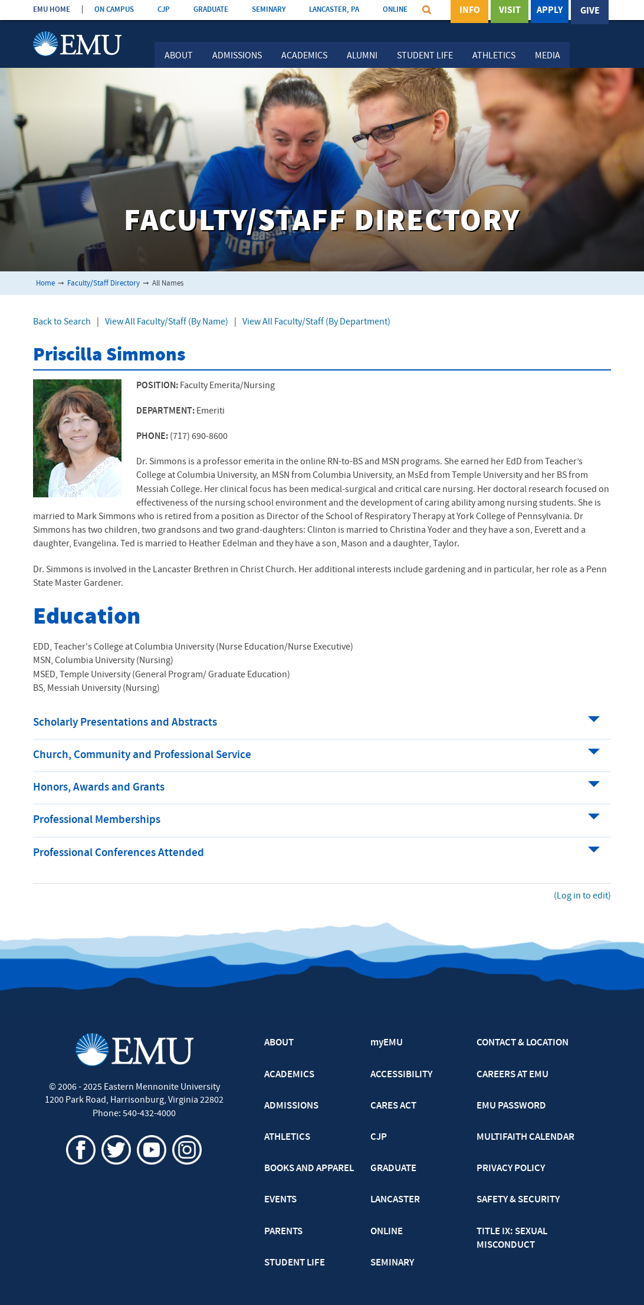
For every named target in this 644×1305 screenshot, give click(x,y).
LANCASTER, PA (334, 10)
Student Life (425, 56)
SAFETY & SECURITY (518, 1200)
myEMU (386, 1043)
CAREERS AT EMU (512, 1075)
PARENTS (283, 1232)
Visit (510, 11)
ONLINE (395, 10)
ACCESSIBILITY (401, 1075)
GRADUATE (210, 10)
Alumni (362, 56)
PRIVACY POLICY (511, 1168)
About (179, 56)
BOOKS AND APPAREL (309, 1168)
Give (590, 11)
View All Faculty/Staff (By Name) (166, 322)
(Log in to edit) (582, 896)
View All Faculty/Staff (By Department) (316, 322)
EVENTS (280, 1200)
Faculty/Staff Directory (103, 283)
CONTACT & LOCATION (523, 1043)
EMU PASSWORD (511, 1106)
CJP (163, 10)
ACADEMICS (289, 1075)
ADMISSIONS (291, 1106)
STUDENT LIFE (294, 1263)
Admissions (237, 56)
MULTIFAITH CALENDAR (525, 1137)
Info (469, 11)
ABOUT (279, 1043)
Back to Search (62, 322)
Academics (304, 56)
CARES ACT (393, 1106)
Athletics (493, 56)
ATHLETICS (287, 1137)
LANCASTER (395, 1200)
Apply (550, 11)
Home (45, 283)
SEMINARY (268, 10)
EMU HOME (51, 10)
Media (547, 56)
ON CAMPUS (114, 10)
